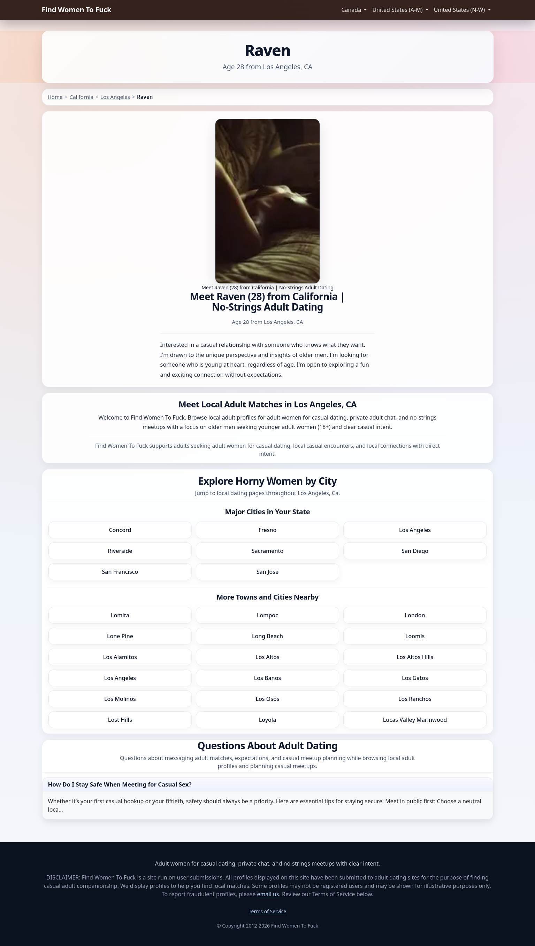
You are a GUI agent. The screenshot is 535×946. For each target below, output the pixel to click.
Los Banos (267, 678)
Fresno (268, 530)
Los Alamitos (120, 657)
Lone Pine (120, 636)
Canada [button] (351, 10)
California (81, 96)
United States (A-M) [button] (398, 10)
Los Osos (267, 699)
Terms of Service (267, 911)
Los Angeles (115, 96)
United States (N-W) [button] (460, 10)
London (415, 615)
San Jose (268, 572)
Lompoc (267, 615)
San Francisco (120, 572)
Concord (120, 530)
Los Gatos (415, 678)
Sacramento (268, 551)
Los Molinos (120, 699)
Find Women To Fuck (77, 9)
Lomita (120, 615)
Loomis (415, 636)
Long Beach (267, 636)
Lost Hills (120, 720)
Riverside (120, 551)
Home (55, 96)
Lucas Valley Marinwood (415, 720)
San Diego (415, 551)
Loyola (267, 720)
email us (268, 894)
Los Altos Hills (415, 657)
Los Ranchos (414, 699)
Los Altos (267, 657)
